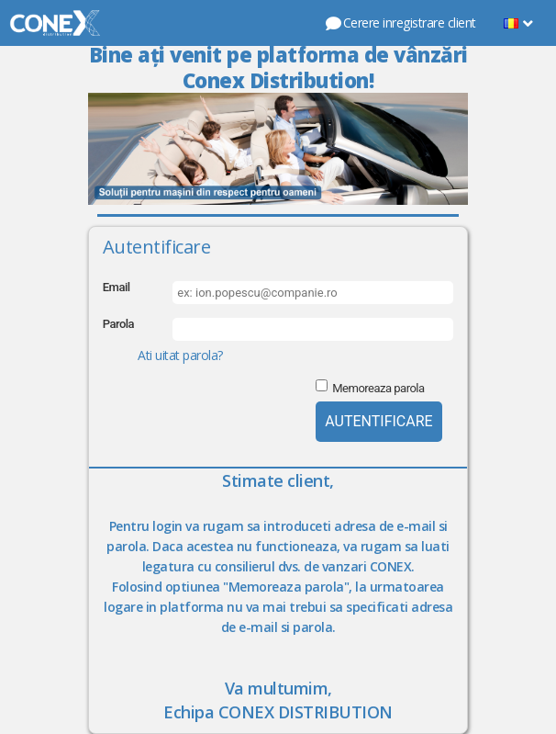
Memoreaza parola (378, 388)
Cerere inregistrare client (400, 22)
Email (116, 287)
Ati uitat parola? (180, 355)
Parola (118, 324)
